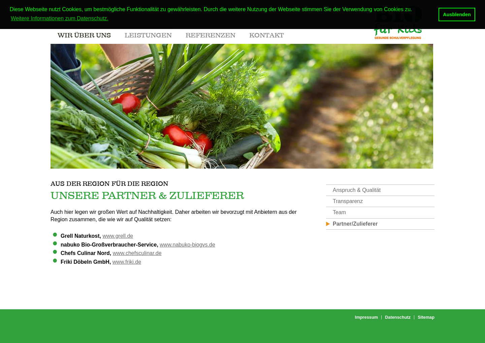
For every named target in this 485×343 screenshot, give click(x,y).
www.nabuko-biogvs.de (187, 245)
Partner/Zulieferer (355, 224)
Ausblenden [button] (457, 14)
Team (339, 212)
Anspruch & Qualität (357, 190)
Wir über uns (84, 35)
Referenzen (210, 35)
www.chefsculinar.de (137, 253)
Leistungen (148, 35)
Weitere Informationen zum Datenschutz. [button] (59, 18)
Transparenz (348, 201)
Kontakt (266, 35)
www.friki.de (126, 262)
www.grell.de (117, 236)
